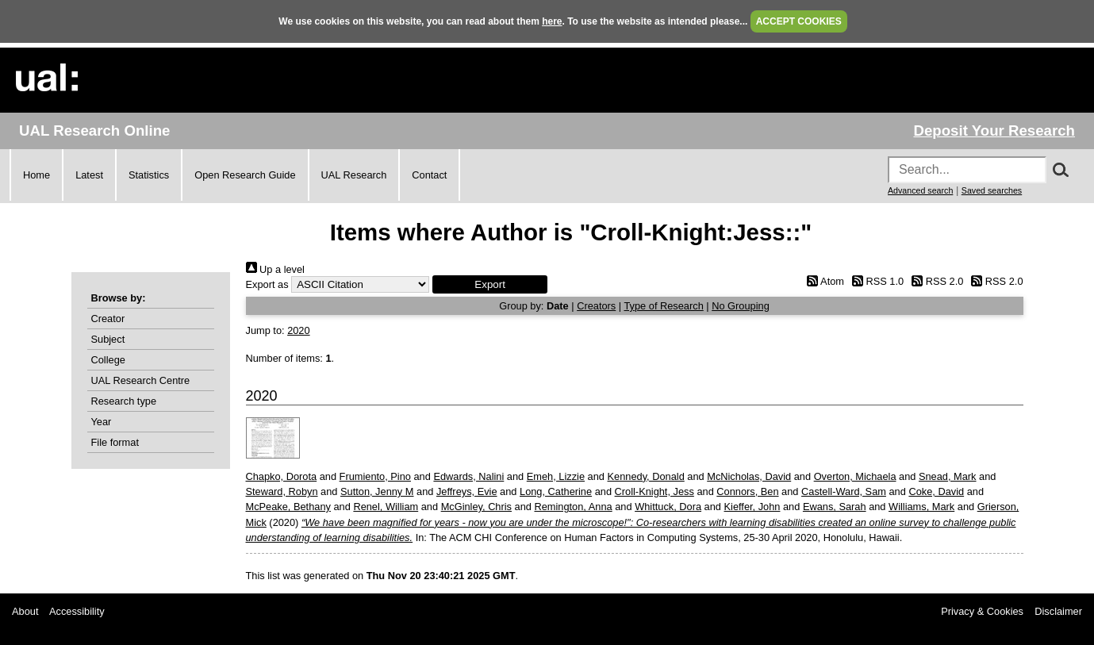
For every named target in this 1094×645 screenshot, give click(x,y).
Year (101, 422)
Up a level (275, 269)
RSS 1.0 (875, 281)
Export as (267, 284)
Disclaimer (1058, 611)
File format (115, 442)
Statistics (149, 175)
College (108, 360)
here (552, 21)
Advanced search (920, 190)
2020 (298, 330)
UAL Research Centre (140, 380)
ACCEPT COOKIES (799, 21)
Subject (108, 339)
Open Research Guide (244, 175)
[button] (489, 284)
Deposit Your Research (994, 130)
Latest (89, 175)
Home (36, 175)
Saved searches (992, 190)
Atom (823, 281)
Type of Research (663, 306)
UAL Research (354, 175)
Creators (596, 306)
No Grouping (741, 306)
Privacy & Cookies (982, 611)
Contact (429, 175)
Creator (108, 318)
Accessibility (77, 611)
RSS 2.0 (935, 281)
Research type (124, 401)
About (25, 611)
